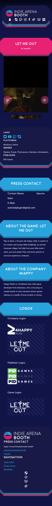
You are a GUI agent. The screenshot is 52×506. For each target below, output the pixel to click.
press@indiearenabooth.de (15, 450)
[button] (7, 100)
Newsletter (8, 469)
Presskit (7, 454)
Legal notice (9, 462)
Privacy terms (9, 466)
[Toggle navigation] (10, 24)
